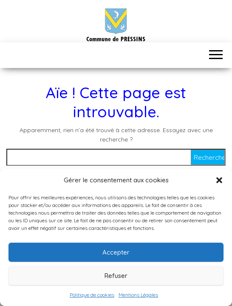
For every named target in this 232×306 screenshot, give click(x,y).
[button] (219, 180)
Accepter (116, 252)
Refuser (116, 276)
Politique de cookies (92, 295)
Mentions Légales (138, 295)
